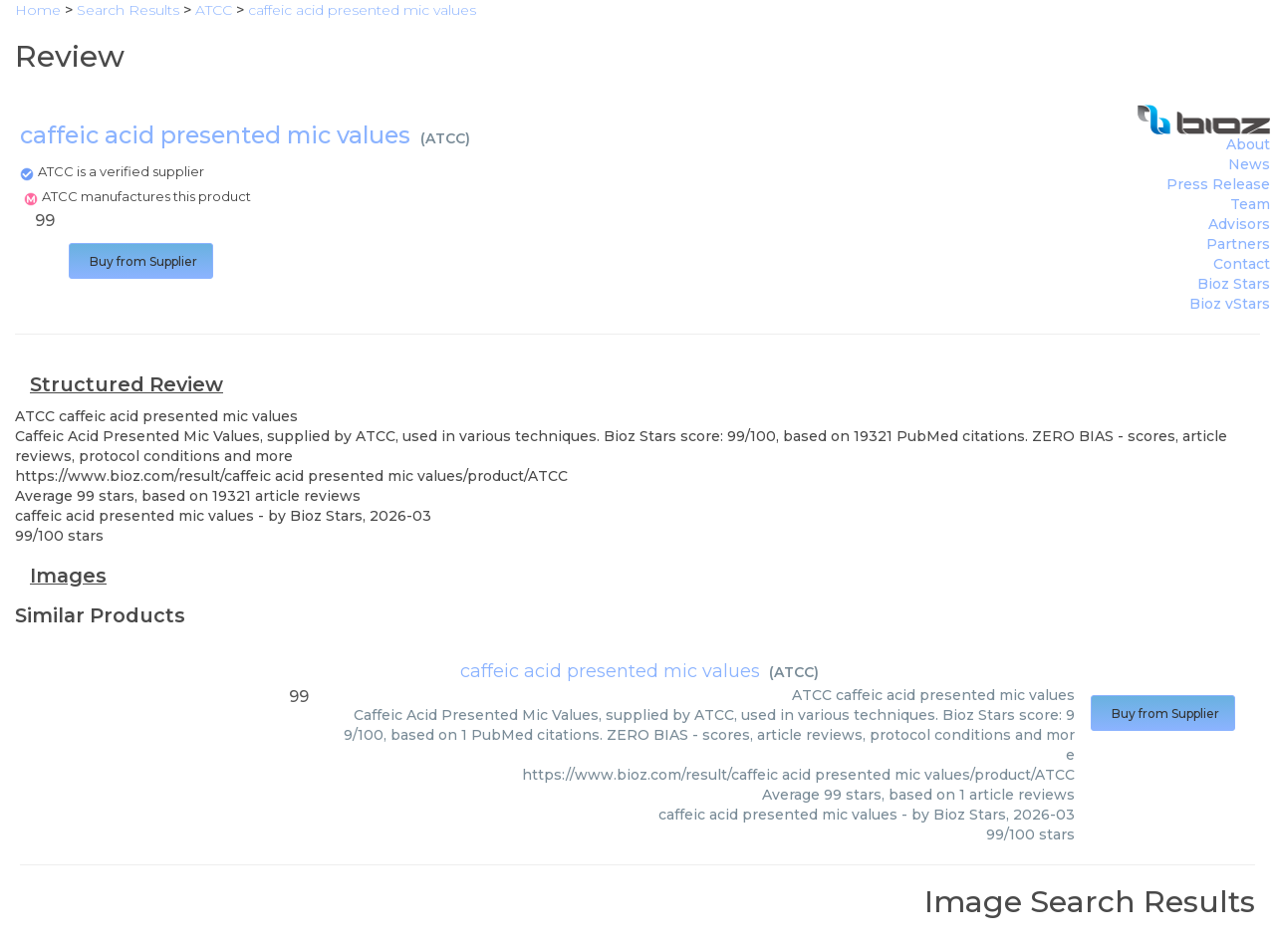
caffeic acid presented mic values (610, 671)
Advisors (1239, 224)
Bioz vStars (1229, 304)
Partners (1238, 244)
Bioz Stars (1233, 284)
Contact (1241, 264)
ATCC (445, 138)
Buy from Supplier (141, 261)
